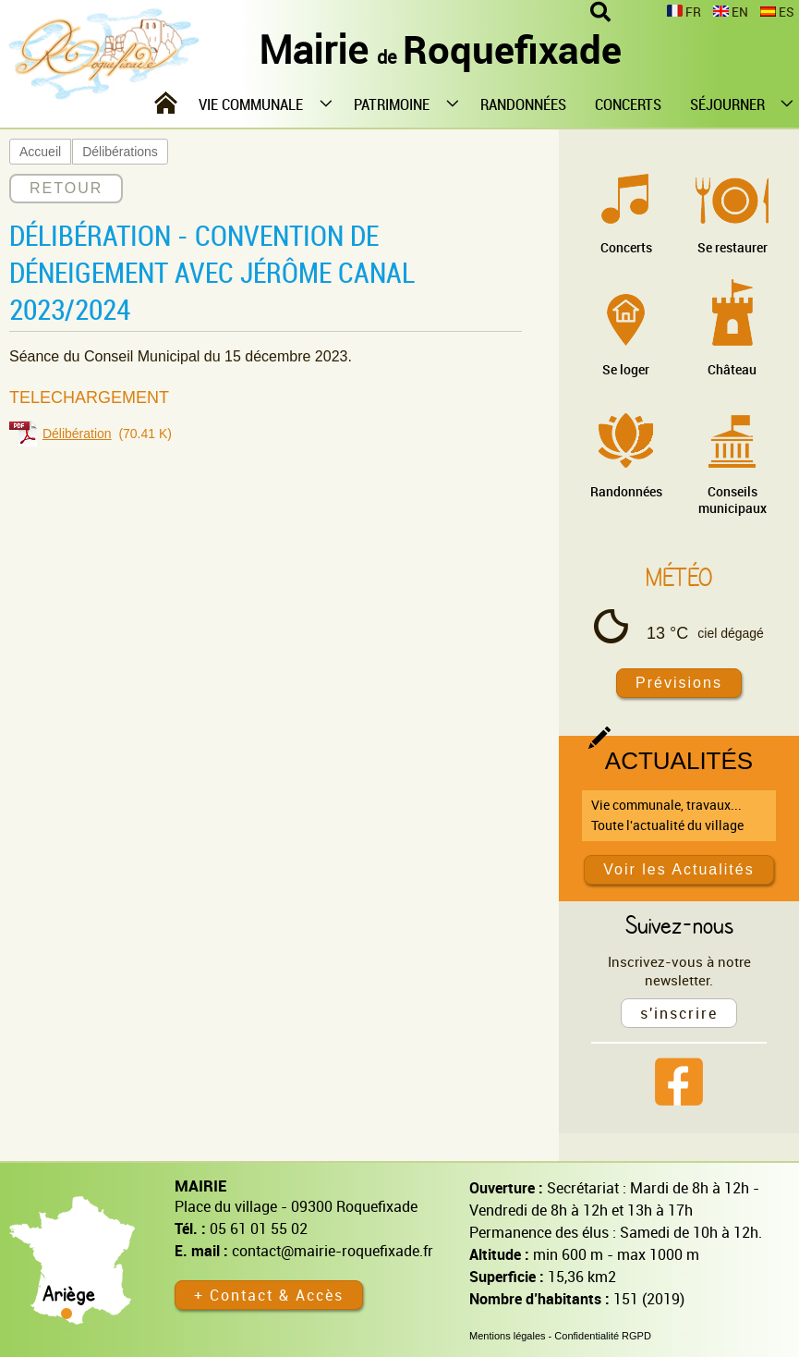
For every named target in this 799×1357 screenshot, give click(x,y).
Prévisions (679, 683)
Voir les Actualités (678, 869)
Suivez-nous (679, 924)
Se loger (625, 369)
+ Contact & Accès (269, 1295)
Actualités (679, 761)
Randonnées (626, 491)
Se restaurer (732, 247)
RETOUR (66, 188)
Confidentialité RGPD (602, 1335)
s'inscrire (679, 1013)
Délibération (77, 433)
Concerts (626, 247)
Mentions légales (507, 1335)
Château (732, 369)
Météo (679, 577)
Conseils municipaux (732, 500)
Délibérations (120, 151)
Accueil (40, 151)
